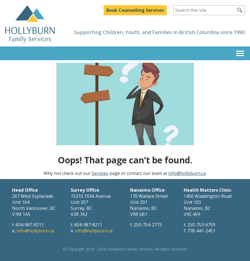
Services (100, 173)
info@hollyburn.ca (187, 173)
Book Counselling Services (135, 10)
